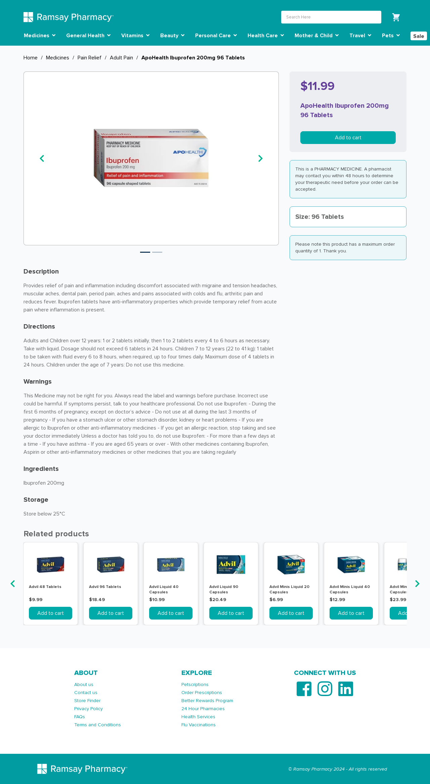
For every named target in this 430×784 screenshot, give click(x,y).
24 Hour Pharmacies (203, 709)
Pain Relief (89, 57)
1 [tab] (145, 252)
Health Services (198, 717)
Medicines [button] (39, 35)
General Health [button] (88, 35)
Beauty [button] (172, 35)
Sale (418, 36)
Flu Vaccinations (198, 725)
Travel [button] (360, 35)
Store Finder (87, 700)
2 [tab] (157, 252)
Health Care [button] (266, 35)
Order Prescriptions (201, 692)
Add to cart (348, 137)
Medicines (57, 57)
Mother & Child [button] (317, 35)
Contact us (85, 692)
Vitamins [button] (135, 35)
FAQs (79, 717)
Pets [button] (391, 35)
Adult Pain (121, 57)
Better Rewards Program (207, 700)
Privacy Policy (88, 709)
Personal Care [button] (216, 35)
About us (83, 684)
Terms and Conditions (97, 725)
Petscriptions (195, 684)
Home (31, 57)
